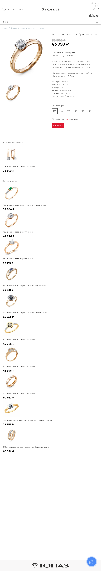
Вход (96, 3)
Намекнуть (73, 119)
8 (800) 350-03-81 (14, 9)
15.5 (54, 111)
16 (62, 111)
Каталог (14, 28)
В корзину (58, 126)
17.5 (83, 111)
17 (76, 111)
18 (90, 111)
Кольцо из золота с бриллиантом (32, 28)
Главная (5, 28)
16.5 (68, 111)
